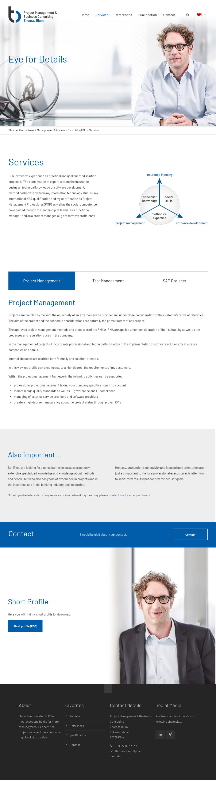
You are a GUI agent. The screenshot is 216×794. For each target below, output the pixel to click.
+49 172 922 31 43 (126, 745)
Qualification (147, 15)
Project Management (41, 321)
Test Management (108, 321)
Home (85, 15)
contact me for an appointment (79, 495)
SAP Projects (174, 321)
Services (102, 15)
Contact (169, 15)
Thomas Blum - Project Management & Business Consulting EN (46, 130)
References (123, 15)
